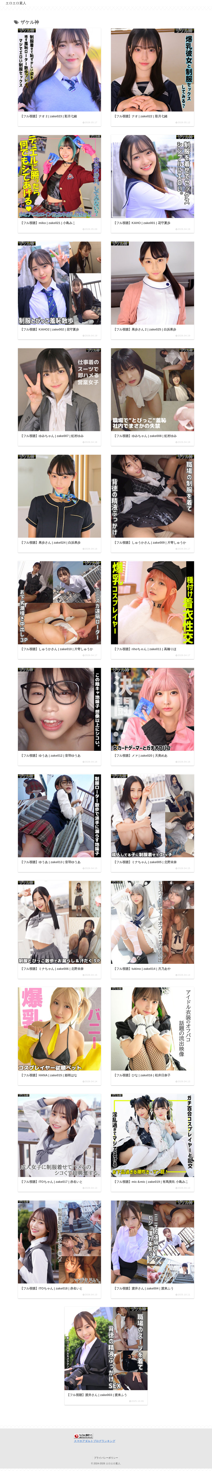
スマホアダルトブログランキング (94, 1443)
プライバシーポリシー (106, 1460)
